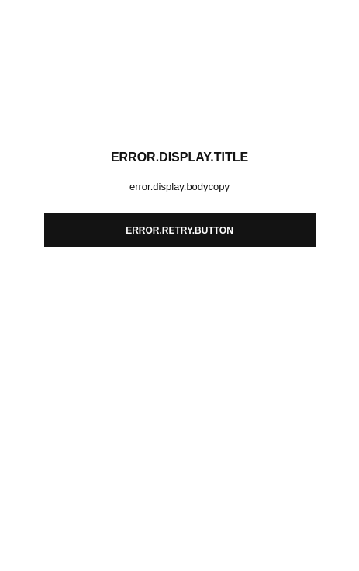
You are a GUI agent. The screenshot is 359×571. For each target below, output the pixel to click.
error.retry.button (179, 230)
